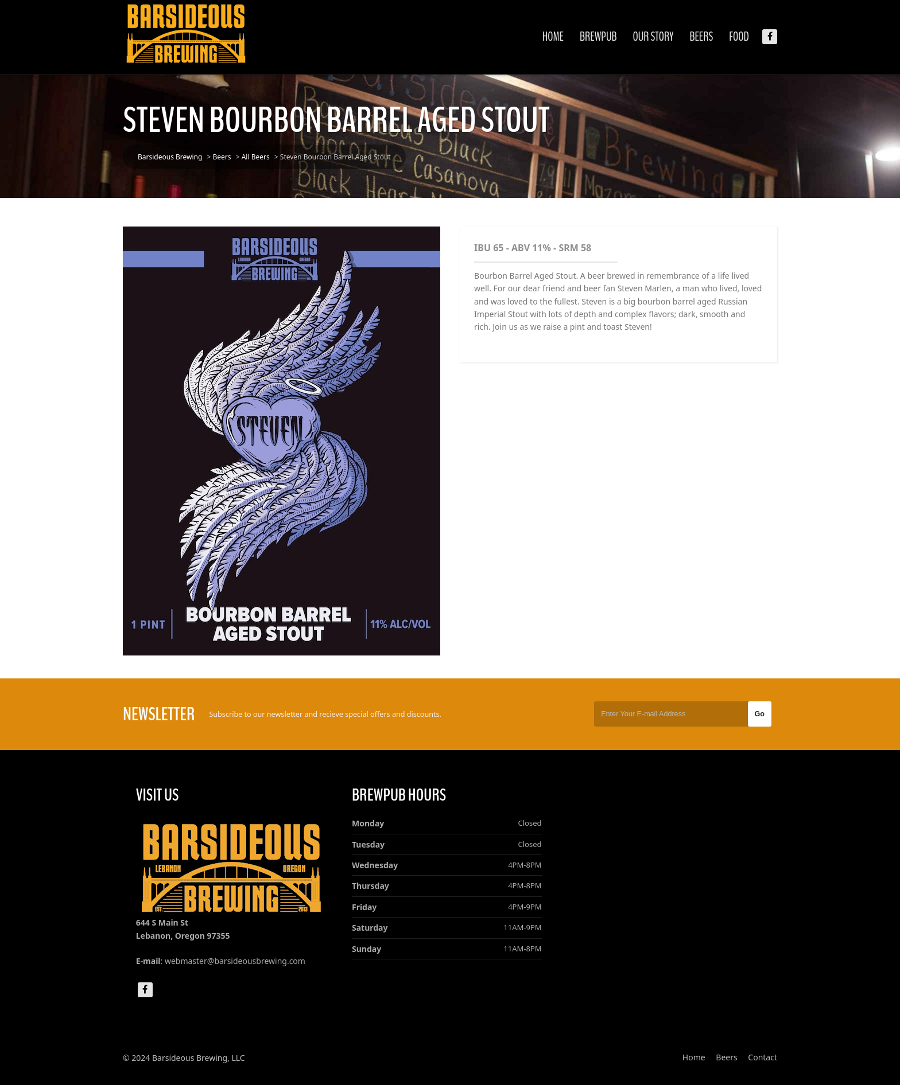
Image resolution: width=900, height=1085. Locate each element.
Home (553, 37)
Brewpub (598, 37)
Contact (762, 1057)
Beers (701, 37)
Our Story (653, 37)
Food (739, 37)
